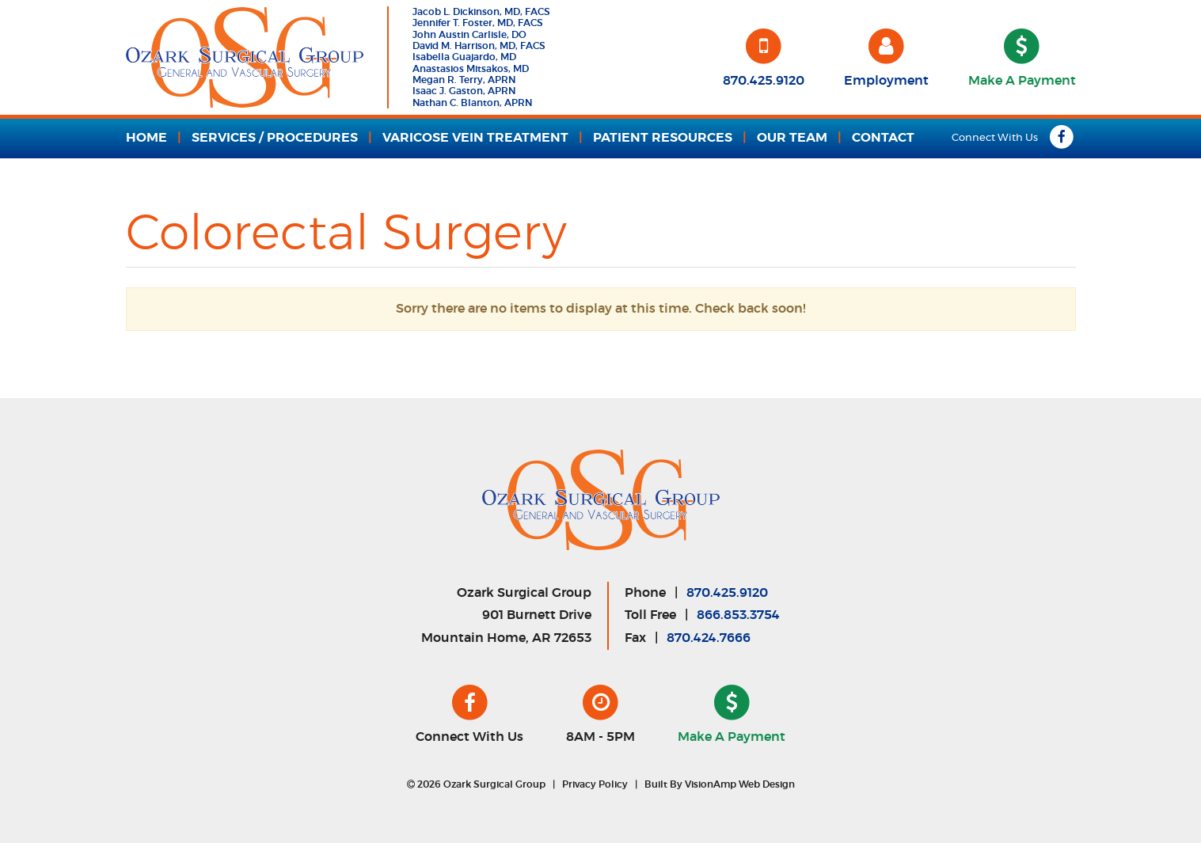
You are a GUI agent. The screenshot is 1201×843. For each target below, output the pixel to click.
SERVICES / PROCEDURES (275, 137)
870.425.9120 (727, 593)
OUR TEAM (792, 137)
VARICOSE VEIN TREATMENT (475, 137)
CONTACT (883, 137)
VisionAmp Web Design (740, 784)
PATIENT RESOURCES (662, 137)
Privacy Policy (595, 784)
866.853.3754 (738, 615)
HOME (146, 137)
